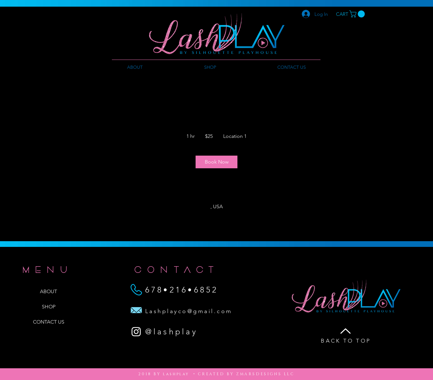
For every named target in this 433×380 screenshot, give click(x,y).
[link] (216, 162)
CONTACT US (48, 322)
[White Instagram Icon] (136, 331)
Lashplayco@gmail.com (188, 311)
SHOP (48, 307)
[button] (357, 13)
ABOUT (48, 291)
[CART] (342, 14)
